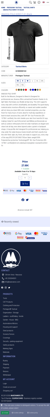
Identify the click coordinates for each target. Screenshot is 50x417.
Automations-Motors (10, 323)
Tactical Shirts (29, 7)
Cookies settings (18, 413)
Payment (6, 368)
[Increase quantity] (30, 177)
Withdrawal (7, 375)
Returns (5, 371)
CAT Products (8, 302)
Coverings (6, 338)
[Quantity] (25, 177)
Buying (5, 360)
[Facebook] (2, 288)
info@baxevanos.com (12, 282)
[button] (30, 2)
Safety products (8, 345)
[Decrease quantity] (20, 177)
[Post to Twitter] (27, 200)
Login (5, 383)
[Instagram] (6, 288)
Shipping (6, 364)
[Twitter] (9, 288)
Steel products (8, 330)
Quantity (25, 174)
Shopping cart (8, 391)
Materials (6, 352)
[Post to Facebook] (23, 200)
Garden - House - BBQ (10, 320)
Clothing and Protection (11, 305)
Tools (5, 298)
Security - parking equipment (13, 341)
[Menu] (2, 2)
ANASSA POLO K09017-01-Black (13, 10)
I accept (5, 413)
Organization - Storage (11, 312)
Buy (26, 183)
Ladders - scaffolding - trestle (13, 316)
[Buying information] (39, 2)
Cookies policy (32, 413)
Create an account (9, 387)
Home (3, 7)
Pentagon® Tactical (14, 7)
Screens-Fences (8, 334)
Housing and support (10, 327)
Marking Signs (8, 348)
